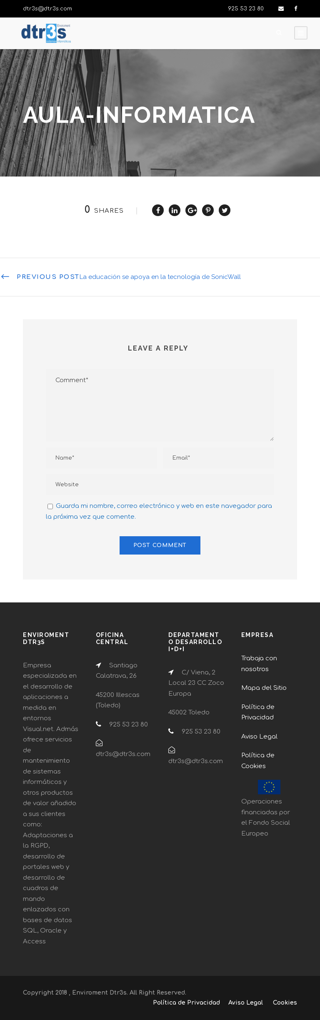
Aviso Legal (259, 736)
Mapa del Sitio (264, 688)
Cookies (285, 1003)
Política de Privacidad (186, 1003)
